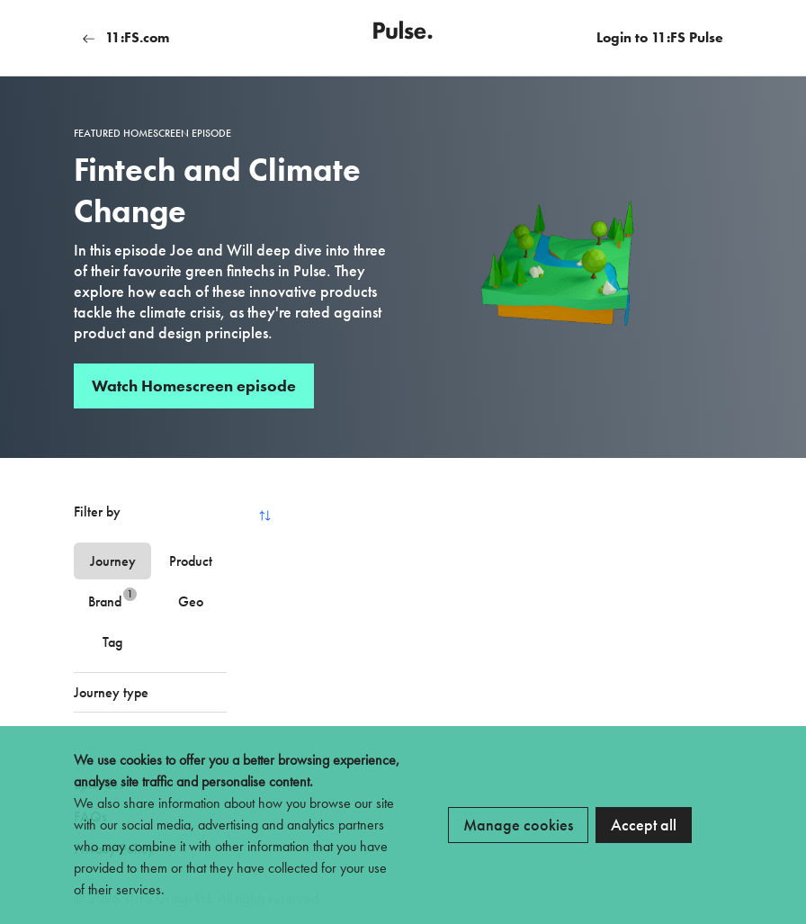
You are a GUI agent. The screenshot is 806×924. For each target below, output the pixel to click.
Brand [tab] (112, 599)
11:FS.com (126, 37)
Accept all (643, 824)
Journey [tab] (113, 561)
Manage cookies (518, 824)
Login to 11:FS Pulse (659, 37)
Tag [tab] (112, 641)
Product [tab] (190, 561)
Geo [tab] (190, 601)
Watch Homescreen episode (194, 385)
